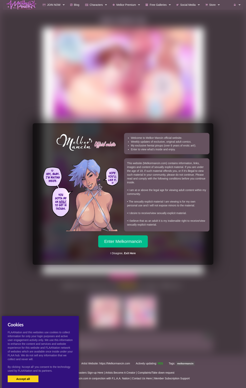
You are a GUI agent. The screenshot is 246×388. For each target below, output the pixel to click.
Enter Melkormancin (123, 241)
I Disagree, (123, 253)
